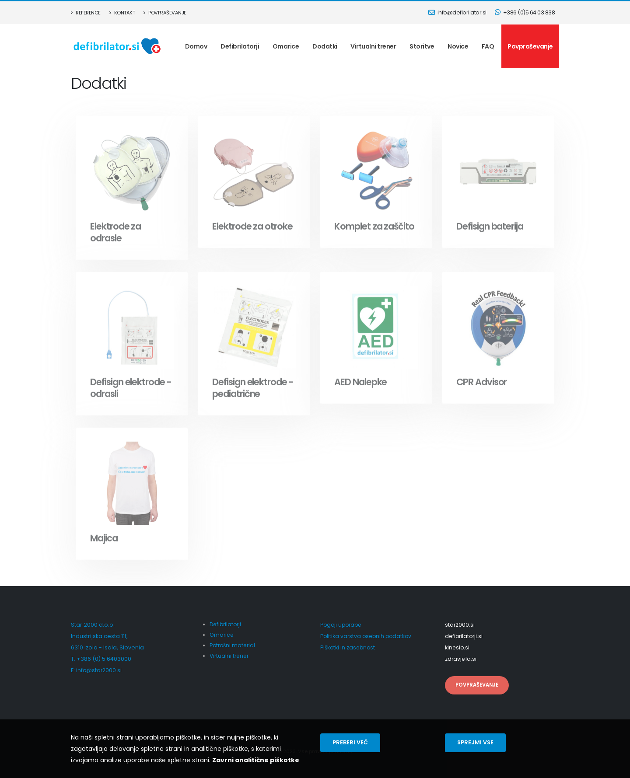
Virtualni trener (373, 46)
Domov (196, 46)
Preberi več (350, 742)
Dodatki (324, 46)
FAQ (488, 46)
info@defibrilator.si (457, 12)
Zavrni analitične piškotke (255, 760)
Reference (86, 12)
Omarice (286, 46)
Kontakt (122, 12)
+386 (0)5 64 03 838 (525, 12)
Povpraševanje (164, 12)
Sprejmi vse (475, 742)
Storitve (422, 46)
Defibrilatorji (239, 46)
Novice (458, 46)
